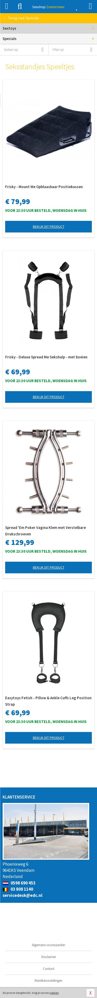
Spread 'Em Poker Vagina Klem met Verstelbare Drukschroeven (45, 530)
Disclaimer (48, 957)
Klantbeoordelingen (48, 980)
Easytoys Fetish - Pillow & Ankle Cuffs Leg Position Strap (48, 701)
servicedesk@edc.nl (22, 895)
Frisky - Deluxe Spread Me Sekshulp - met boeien (46, 357)
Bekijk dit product (48, 226)
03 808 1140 (18, 889)
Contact (48, 969)
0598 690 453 (19, 883)
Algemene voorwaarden (48, 945)
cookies (54, 993)
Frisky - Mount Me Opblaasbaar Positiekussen (44, 186)
